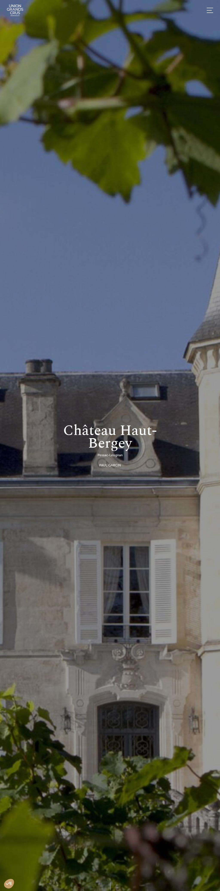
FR (206, 184)
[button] (9, 884)
